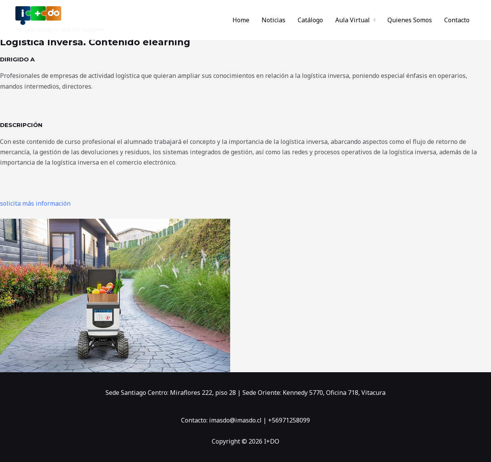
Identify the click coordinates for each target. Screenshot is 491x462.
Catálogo (310, 20)
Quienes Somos (409, 20)
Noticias (273, 20)
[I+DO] (38, 15)
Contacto (457, 20)
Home (240, 20)
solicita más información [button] (35, 203)
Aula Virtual (352, 20)
